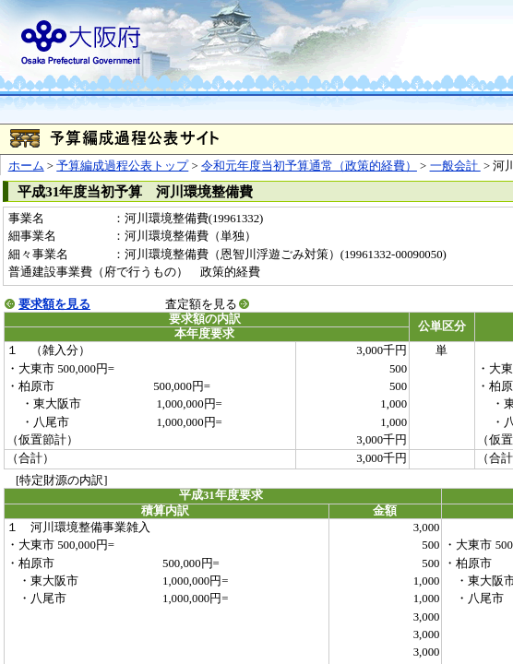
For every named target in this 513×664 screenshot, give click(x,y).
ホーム (26, 166)
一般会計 (455, 166)
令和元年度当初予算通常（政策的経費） (309, 166)
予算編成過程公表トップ (122, 166)
